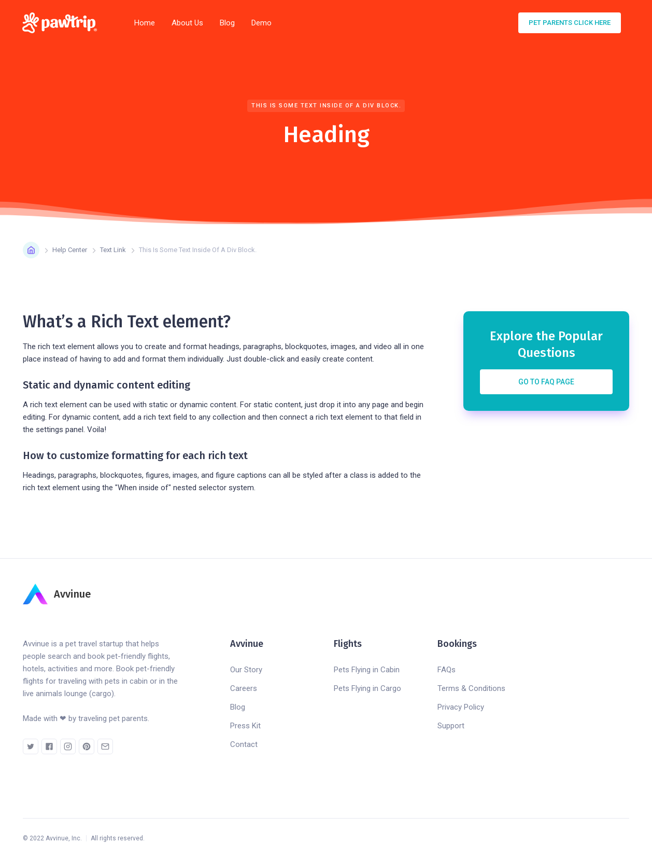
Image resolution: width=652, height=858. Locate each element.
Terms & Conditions (471, 688)
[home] (62, 23)
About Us (187, 22)
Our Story (246, 669)
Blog (227, 22)
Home (144, 22)
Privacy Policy (460, 707)
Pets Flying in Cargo (367, 688)
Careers (243, 688)
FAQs (446, 669)
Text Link (113, 250)
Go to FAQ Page (546, 382)
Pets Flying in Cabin (367, 669)
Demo (261, 22)
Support (450, 725)
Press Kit (245, 725)
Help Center (69, 250)
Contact (244, 744)
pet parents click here (570, 22)
